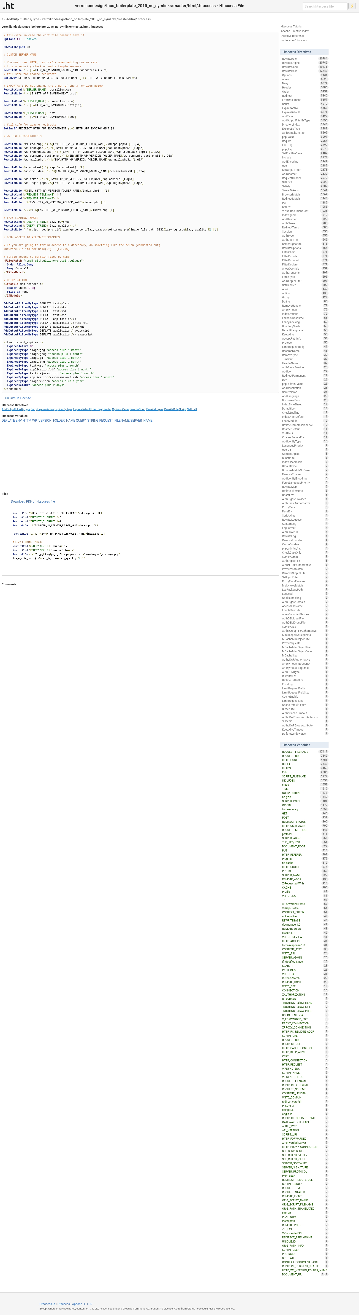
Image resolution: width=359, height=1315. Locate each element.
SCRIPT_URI (305, 1134)
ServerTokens (305, 190)
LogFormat (305, 528)
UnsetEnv (305, 495)
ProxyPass (305, 507)
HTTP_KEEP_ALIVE (305, 1052)
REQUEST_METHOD (305, 830)
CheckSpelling (305, 412)
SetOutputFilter (305, 169)
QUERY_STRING (87, 420)
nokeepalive (305, 916)
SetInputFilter (305, 577)
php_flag (305, 149)
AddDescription (305, 388)
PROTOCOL (305, 1254)
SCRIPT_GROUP (305, 1184)
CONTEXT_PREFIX (305, 912)
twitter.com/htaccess (294, 40)
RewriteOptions (305, 248)
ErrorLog (305, 684)
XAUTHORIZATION (305, 994)
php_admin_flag (305, 548)
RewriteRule (171, 409)
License (25, 398)
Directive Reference (293, 35)
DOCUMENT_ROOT (305, 846)
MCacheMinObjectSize (305, 639)
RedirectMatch (305, 198)
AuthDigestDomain (305, 602)
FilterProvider (305, 256)
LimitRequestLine (305, 700)
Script (182, 409)
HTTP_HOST (305, 760)
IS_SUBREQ (305, 998)
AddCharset (305, 174)
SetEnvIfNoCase (305, 153)
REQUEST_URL (305, 1040)
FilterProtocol (305, 260)
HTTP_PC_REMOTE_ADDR (305, 1031)
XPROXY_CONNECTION (305, 1027)
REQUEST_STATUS (305, 1192)
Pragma (305, 858)
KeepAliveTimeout (305, 729)
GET (305, 813)
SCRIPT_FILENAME (305, 776)
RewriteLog (305, 536)
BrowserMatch (305, 194)
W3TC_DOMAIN (305, 1097)
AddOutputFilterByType (22, 19)
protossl (305, 834)
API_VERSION (305, 1130)
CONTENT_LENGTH (305, 1093)
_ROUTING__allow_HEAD (305, 1002)
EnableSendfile (305, 610)
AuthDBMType (305, 672)
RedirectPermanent (305, 375)
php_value (305, 137)
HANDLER (305, 933)
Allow (305, 79)
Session (305, 231)
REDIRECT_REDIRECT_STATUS (305, 1266)
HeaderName (305, 363)
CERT (305, 1056)
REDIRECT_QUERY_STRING (305, 1118)
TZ (305, 900)
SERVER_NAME (141, 420)
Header (107, 409)
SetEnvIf (192, 409)
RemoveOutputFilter (305, 573)
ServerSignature (305, 244)
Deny (34, 409)
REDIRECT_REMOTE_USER (305, 1179)
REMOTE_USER (305, 928)
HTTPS (305, 768)
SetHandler (305, 285)
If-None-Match (305, 978)
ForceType (305, 277)
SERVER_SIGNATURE (305, 1167)
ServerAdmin (305, 556)
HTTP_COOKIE (305, 867)
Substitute (305, 458)
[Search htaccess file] (325, 6)
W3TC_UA (305, 974)
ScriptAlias (305, 515)
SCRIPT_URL (305, 1035)
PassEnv (305, 511)
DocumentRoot (305, 400)
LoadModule (305, 421)
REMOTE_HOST (305, 982)
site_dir (305, 1212)
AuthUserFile (305, 239)
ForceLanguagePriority (305, 482)
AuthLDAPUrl (305, 532)
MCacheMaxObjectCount (305, 651)
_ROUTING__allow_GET (305, 1007)
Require (305, 141)
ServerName (305, 392)
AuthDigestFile (305, 560)
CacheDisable (305, 544)
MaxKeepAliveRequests (305, 635)
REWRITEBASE (305, 920)
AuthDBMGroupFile (305, 622)
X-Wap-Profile (305, 908)
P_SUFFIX (305, 1105)
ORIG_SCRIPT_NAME (305, 1200)
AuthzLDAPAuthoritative (305, 565)
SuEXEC (305, 721)
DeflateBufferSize (305, 680)
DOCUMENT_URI (303, 1274)
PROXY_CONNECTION (305, 1023)
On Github (12, 398)
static (305, 784)
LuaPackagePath (305, 589)
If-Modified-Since (305, 961)
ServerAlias (305, 626)
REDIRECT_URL (305, 1044)
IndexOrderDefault (305, 416)
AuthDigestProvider (305, 499)
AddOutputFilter (305, 281)
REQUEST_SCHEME (305, 1089)
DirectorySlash (305, 326)
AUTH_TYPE (305, 1126)
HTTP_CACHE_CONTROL (305, 1048)
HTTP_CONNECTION (305, 1060)
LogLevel (305, 593)
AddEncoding (305, 161)
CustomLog (305, 523)
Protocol (305, 342)
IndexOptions (305, 314)
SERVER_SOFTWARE (305, 1163)
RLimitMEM (305, 676)
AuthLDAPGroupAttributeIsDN (305, 717)
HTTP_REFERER (305, 854)
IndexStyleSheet (305, 404)
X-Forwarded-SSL (305, 1233)
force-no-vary (305, 809)
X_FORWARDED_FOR (305, 1019)
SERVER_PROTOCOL (305, 1171)
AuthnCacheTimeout (305, 713)
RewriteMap (305, 486)
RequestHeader (305, 178)
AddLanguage (305, 396)
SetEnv (305, 207)
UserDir (305, 449)
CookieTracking (305, 598)
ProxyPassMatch (305, 569)
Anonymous (305, 309)
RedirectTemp (305, 227)
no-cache (305, 863)
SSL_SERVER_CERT (305, 1151)
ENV (19, 420)
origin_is (305, 1114)
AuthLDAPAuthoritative (305, 659)
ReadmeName (305, 351)
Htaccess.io (47, 1304)
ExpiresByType (63, 409)
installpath (305, 1221)
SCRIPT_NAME (305, 1072)
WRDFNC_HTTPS (305, 1077)
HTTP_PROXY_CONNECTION (305, 1147)
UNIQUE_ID (305, 1241)
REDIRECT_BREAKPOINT (305, 1237)
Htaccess (63, 1304)
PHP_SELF (305, 1175)
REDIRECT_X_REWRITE (305, 1085)
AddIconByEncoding (305, 478)
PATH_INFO (305, 970)
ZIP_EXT (305, 1229)
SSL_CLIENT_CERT (305, 1159)
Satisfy (305, 186)
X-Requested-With (305, 883)
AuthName (305, 223)
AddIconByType (305, 441)
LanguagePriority (305, 445)
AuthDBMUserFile (305, 618)
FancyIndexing (305, 322)
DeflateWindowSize (305, 733)
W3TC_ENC (305, 895)
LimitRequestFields (305, 688)
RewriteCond (137, 409)
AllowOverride (305, 268)
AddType (305, 116)
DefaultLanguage (305, 330)
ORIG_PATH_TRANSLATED (305, 1208)
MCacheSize (305, 655)
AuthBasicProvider (305, 367)
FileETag (96, 409)
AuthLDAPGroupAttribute (305, 725)
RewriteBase (305, 71)
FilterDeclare (305, 264)
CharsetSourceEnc (305, 437)
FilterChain (305, 252)
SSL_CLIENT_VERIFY (305, 1155)
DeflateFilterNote (305, 491)
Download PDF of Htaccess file (33, 501)
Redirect (305, 95)
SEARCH (305, 965)
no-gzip (305, 797)
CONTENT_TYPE (305, 949)
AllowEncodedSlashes (305, 614)
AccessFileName (305, 606)
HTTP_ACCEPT (305, 941)
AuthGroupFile (305, 272)
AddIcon (305, 371)
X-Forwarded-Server (305, 1142)
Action (305, 293)
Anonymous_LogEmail (305, 668)
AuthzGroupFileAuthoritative (305, 630)
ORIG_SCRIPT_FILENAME (305, 1204)
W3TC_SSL (305, 953)
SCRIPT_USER (305, 1249)
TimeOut (305, 359)
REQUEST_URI (305, 756)
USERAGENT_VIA (305, 1015)
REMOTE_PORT (305, 1225)
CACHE (305, 887)
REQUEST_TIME (305, 1188)
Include (305, 157)
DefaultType (305, 466)
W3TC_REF (305, 986)
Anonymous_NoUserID (305, 663)
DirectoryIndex (305, 124)
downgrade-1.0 (305, 924)
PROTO (305, 871)
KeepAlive (305, 334)
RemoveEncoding (305, 540)
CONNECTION (305, 990)
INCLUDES (305, 780)
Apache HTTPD (82, 1304)
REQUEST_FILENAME (114, 420)
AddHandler (305, 219)
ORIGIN (305, 805)
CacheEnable (305, 696)
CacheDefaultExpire (305, 705)
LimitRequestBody (305, 346)
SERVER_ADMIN (305, 957)
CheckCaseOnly (305, 552)
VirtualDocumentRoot (305, 211)
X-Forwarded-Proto (305, 904)
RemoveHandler (305, 305)
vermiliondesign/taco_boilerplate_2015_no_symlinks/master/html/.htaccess (96, 19)
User (305, 165)
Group (305, 297)
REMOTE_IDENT (305, 1196)
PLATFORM (305, 1217)
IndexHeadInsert (305, 462)
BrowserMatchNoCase (305, 470)
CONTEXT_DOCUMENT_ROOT (305, 1262)
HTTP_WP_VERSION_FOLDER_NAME (49, 420)
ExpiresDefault (82, 409)
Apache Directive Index (295, 31)
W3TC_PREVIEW (305, 937)
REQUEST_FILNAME (305, 1081)
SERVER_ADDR (305, 838)
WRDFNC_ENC (305, 1068)
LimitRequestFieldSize (305, 692)
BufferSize (305, 709)
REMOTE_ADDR (305, 879)
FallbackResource (305, 318)
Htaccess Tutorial (291, 26)
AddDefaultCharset (305, 132)
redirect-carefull (305, 1101)
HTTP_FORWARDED (305, 1138)
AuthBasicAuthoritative (305, 503)
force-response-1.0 (305, 945)
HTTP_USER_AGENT (305, 826)
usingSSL (305, 1109)
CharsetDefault (305, 429)
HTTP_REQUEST (305, 1064)
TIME (305, 788)
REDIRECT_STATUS (305, 821)
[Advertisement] (140, 457)
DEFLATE (8, 420)
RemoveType (305, 355)
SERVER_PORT (305, 801)
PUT (305, 850)
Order (125, 409)
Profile (305, 891)
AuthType (305, 235)
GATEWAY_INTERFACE (305, 1122)
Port (305, 202)
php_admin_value (305, 384)
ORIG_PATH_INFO (305, 1245)
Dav (305, 379)
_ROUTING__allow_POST (305, 1011)
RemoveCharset (305, 474)
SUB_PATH (305, 1258)
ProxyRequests (305, 643)
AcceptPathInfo (305, 338)
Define (305, 301)
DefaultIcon (305, 408)
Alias (305, 289)
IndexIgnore (305, 215)
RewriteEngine (154, 409)
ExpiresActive (45, 409)
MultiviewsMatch (305, 585)
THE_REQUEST (305, 842)
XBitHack (305, 433)
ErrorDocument (305, 100)
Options (117, 409)
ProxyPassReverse (305, 581)
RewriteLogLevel (305, 519)
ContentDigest (305, 453)
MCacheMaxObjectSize (305, 647)
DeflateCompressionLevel (305, 425)
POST (305, 817)
